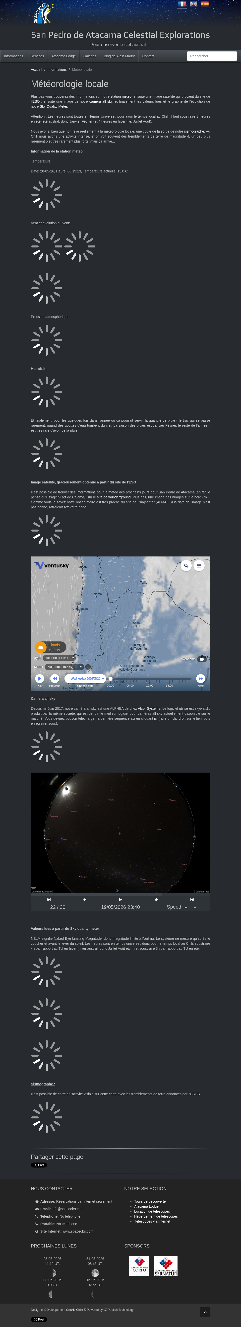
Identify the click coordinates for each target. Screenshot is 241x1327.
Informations (13, 56)
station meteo (121, 96)
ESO (36, 101)
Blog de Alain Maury (119, 56)
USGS (195, 1094)
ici (155, 718)
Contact (148, 56)
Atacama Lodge (64, 56)
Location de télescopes (152, 1211)
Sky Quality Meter (53, 106)
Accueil (36, 70)
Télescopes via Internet (152, 1221)
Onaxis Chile (74, 1310)
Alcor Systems (149, 708)
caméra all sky (100, 101)
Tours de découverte (150, 1201)
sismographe (194, 131)
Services (37, 56)
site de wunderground (114, 497)
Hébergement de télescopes (156, 1216)
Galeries (89, 56)
